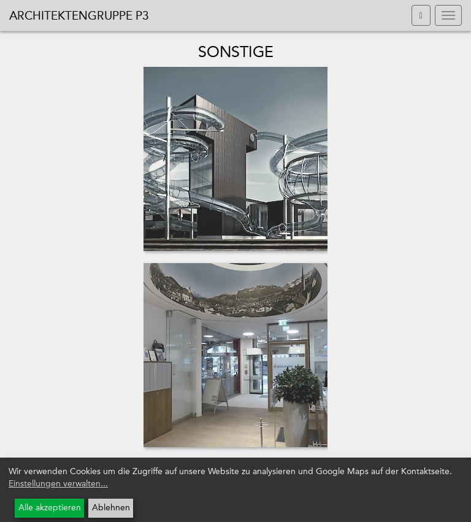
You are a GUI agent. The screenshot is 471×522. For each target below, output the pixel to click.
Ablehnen (111, 507)
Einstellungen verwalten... (58, 483)
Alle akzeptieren (49, 507)
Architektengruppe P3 (79, 16)
